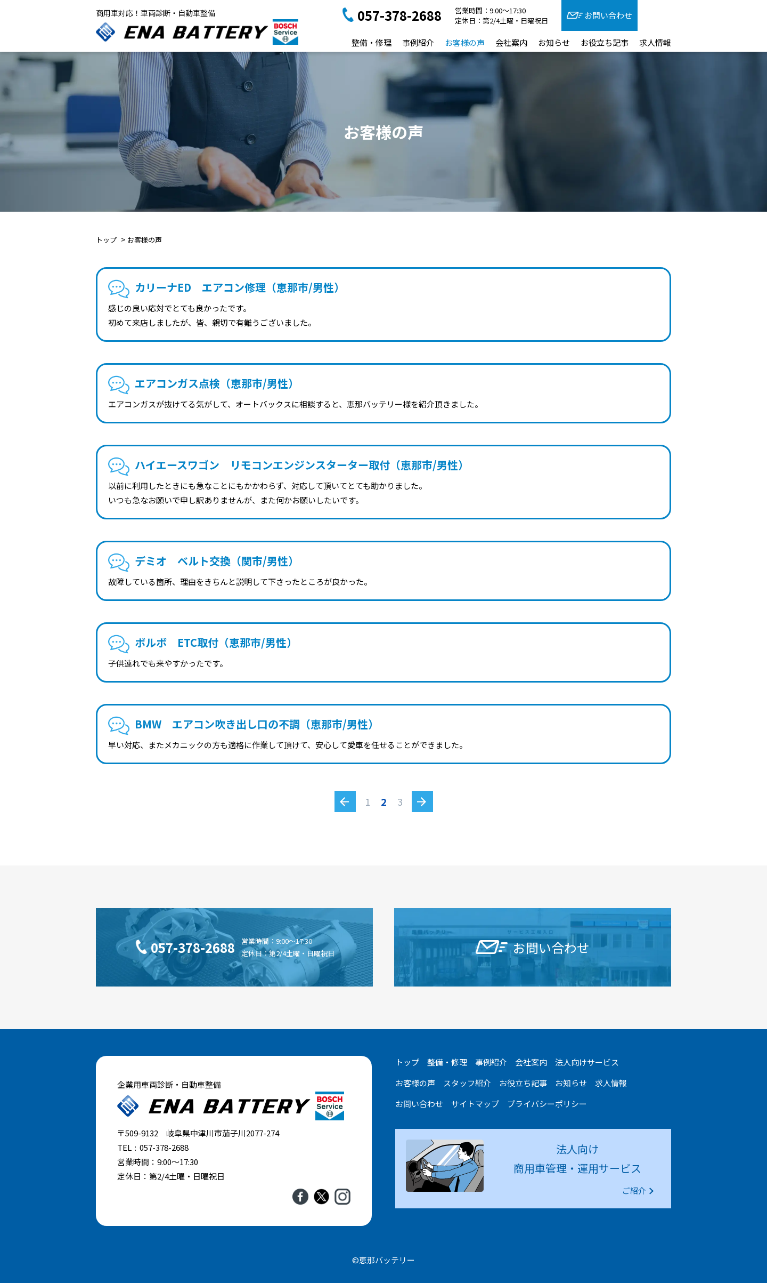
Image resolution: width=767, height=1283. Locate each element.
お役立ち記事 (605, 42)
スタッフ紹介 (467, 1082)
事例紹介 (418, 42)
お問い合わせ (608, 15)
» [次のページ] (422, 801)
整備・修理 (371, 42)
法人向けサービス (587, 1062)
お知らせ (554, 42)
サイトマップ (475, 1103)
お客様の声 (465, 42)
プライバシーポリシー (547, 1103)
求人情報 (655, 42)
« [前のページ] (344, 801)
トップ (407, 1062)
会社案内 (511, 42)
